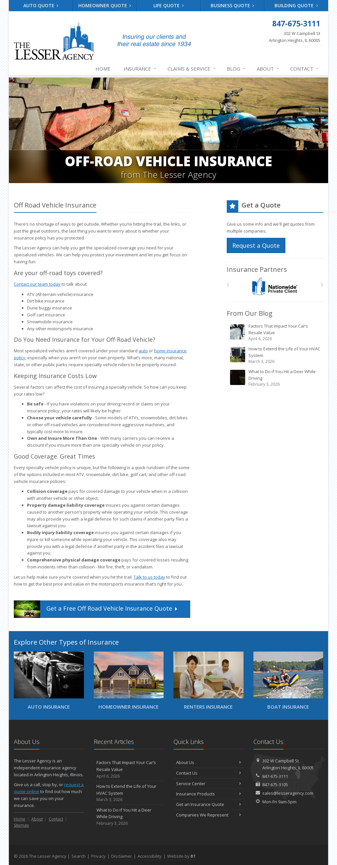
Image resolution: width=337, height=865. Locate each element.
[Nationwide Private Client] (275, 286)
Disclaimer (121, 856)
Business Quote (232, 5)
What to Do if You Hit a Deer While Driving (275, 377)
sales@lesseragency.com (287, 793)
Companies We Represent (208, 815)
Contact (304, 68)
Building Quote (296, 5)
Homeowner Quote (104, 5)
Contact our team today (37, 284)
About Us (208, 762)
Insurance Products (208, 794)
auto (143, 351)
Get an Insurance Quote (208, 804)
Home (103, 68)
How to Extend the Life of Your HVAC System (275, 355)
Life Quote (168, 5)
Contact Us (208, 773)
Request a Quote (256, 245)
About (268, 68)
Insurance (140, 68)
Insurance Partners (257, 269)
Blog (236, 68)
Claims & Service (192, 68)
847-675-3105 (275, 784)
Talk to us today (149, 577)
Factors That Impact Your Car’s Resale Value (275, 332)
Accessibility (150, 856)
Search (78, 856)
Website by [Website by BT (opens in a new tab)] (181, 856)
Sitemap (21, 825)
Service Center (208, 783)
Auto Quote (41, 5)
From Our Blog (249, 313)
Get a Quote (96, 609)
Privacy (98, 856)
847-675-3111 (275, 776)
